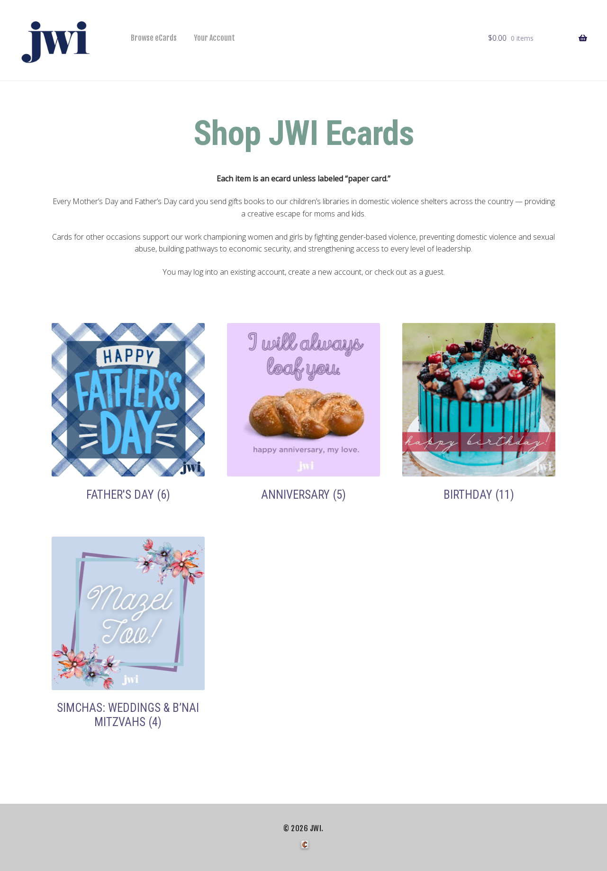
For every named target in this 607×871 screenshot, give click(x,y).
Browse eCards (154, 38)
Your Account (214, 38)
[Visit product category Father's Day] (128, 412)
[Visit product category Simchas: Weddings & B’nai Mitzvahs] (128, 632)
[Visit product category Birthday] (479, 412)
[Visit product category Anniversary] (304, 412)
